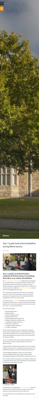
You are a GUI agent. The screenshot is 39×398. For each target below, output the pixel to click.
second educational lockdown (13, 281)
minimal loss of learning (25, 288)
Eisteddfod (16, 300)
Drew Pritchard (25, 387)
